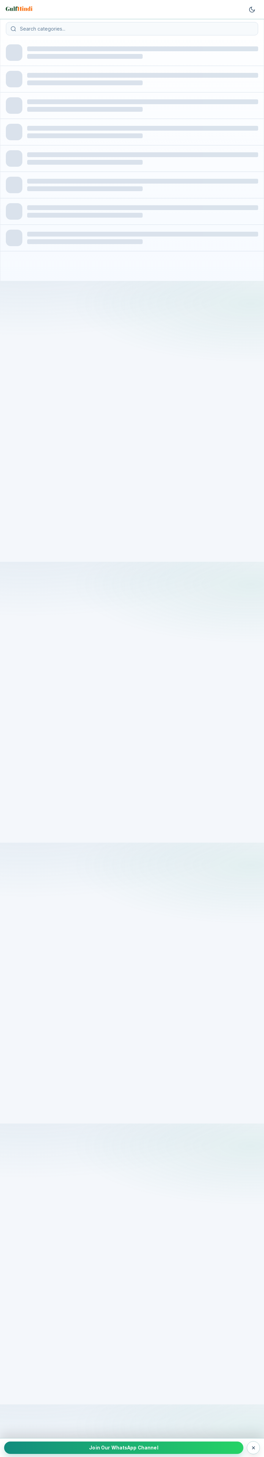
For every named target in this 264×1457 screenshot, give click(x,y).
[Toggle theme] (251, 9)
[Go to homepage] (20, 9)
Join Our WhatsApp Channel (123, 1447)
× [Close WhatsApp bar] (253, 1447)
